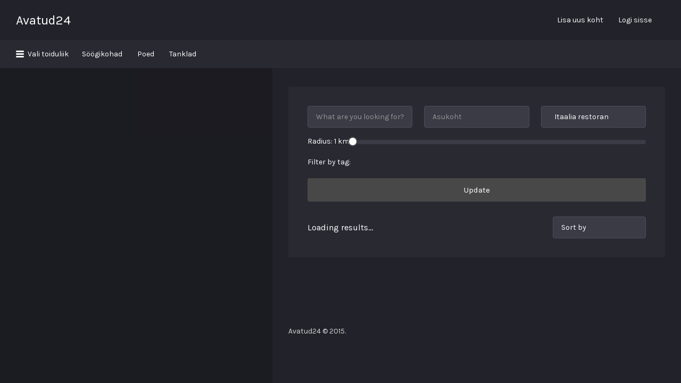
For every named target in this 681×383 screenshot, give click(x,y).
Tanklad (182, 54)
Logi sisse (635, 19)
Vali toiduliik (48, 54)
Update (477, 161)
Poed (145, 54)
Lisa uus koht (580, 19)
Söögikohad (102, 54)
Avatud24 (43, 20)
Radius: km (328, 113)
